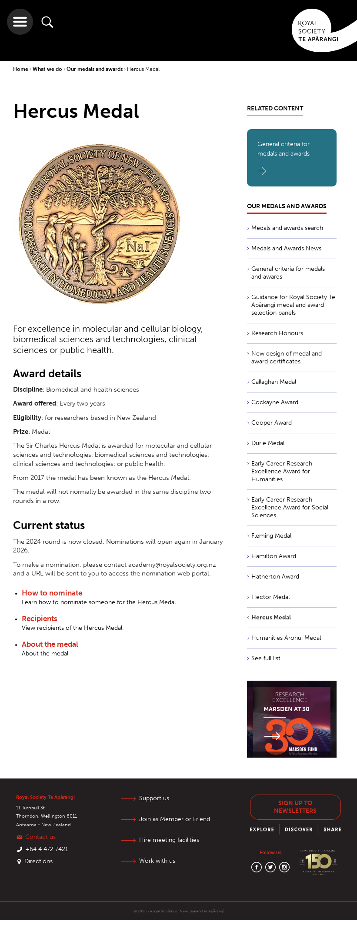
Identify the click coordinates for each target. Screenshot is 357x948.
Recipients (39, 618)
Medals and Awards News (286, 248)
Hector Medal (270, 597)
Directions (38, 861)
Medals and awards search (287, 228)
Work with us (158, 861)
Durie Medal (267, 443)
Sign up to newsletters (295, 807)
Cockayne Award (274, 402)
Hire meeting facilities (170, 840)
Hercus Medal (143, 69)
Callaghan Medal (273, 382)
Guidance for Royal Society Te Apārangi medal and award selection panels (293, 304)
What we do (48, 69)
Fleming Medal (271, 535)
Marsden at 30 (287, 709)
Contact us (40, 837)
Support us (155, 798)
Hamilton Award (273, 556)
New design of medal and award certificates (286, 357)
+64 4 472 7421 (46, 849)
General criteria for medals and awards (283, 148)
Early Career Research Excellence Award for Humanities (281, 471)
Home (21, 69)
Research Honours (277, 333)
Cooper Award (271, 422)
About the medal (50, 644)
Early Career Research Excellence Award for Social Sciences (289, 507)
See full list (265, 658)
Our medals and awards (95, 69)
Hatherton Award (275, 576)
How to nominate (52, 593)
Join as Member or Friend (175, 819)
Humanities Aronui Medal (286, 638)
